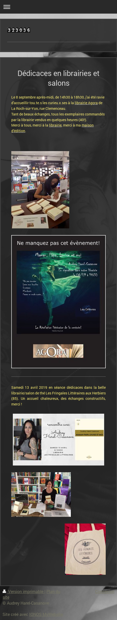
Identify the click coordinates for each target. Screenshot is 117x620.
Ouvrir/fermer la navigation (58, 6)
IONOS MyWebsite (46, 614)
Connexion (104, 591)
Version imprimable (23, 591)
